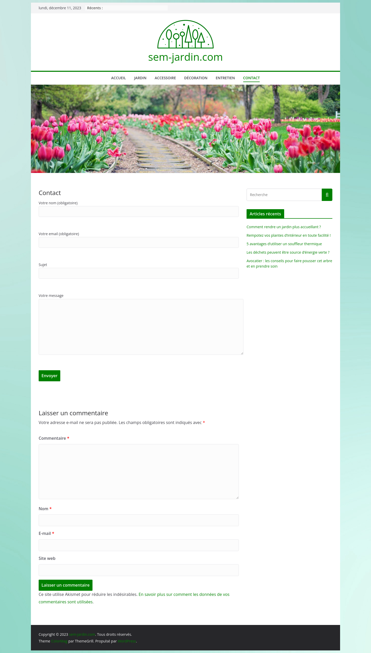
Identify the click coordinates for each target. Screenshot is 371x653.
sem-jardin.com (185, 57)
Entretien (225, 77)
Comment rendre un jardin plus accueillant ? (284, 226)
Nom (45, 508)
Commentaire (54, 438)
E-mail (46, 533)
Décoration (195, 77)
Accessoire (165, 77)
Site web (47, 558)
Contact (251, 77)
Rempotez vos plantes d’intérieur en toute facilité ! (289, 235)
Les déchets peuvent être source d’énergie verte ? (288, 252)
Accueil (118, 77)
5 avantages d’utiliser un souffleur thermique (284, 243)
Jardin (140, 77)
